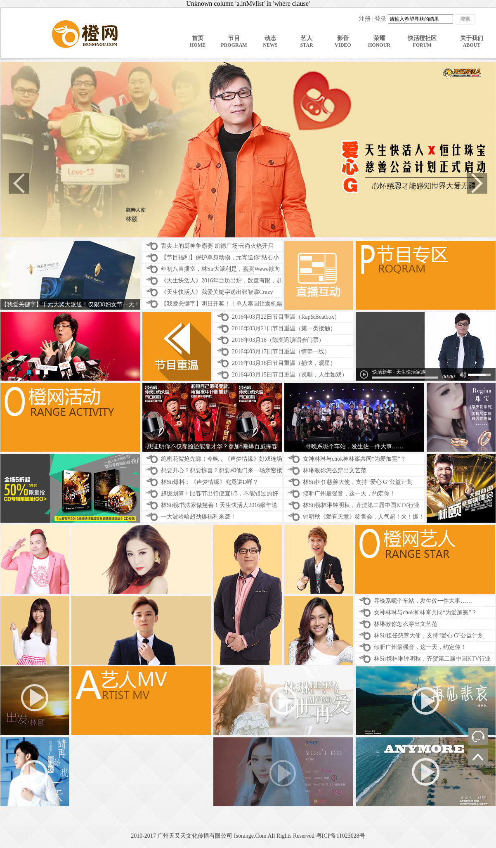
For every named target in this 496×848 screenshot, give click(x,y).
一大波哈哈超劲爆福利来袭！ (198, 517)
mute (462, 375)
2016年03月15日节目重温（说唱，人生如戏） (289, 375)
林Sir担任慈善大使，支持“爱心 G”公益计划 (358, 482)
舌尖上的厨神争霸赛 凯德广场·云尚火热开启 (217, 246)
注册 (365, 19)
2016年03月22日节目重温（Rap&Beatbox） (286, 317)
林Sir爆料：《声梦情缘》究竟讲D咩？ (209, 482)
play (364, 374)
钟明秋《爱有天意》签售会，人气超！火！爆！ (363, 517)
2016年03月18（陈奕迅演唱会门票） (278, 340)
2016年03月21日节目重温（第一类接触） (284, 328)
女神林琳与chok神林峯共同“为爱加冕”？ (354, 459)
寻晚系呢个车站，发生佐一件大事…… (423, 601)
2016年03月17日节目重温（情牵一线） (281, 351)
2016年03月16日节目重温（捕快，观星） (284, 363)
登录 (380, 19)
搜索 (465, 19)
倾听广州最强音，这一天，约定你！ (349, 493)
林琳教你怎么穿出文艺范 (334, 470)
